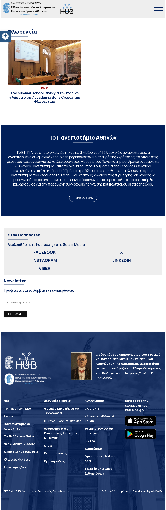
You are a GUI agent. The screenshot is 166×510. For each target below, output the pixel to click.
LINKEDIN (121, 260)
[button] (5, 36)
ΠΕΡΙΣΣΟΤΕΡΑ (83, 198)
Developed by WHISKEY (147, 491)
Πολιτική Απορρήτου (116, 491)
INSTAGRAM (44, 260)
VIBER (44, 268)
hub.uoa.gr (134, 410)
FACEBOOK (45, 252)
